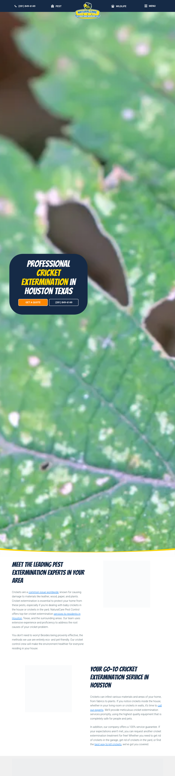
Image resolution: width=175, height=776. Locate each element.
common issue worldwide (43, 592)
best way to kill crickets (108, 744)
